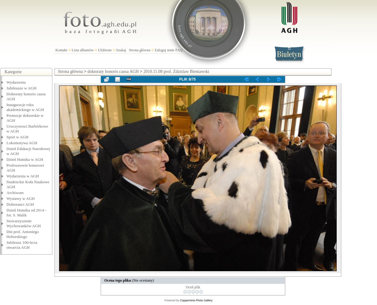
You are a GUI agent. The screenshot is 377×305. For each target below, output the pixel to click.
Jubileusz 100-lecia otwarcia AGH (21, 245)
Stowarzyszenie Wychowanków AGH (23, 223)
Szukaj (121, 50)
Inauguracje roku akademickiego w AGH (25, 107)
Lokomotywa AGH (21, 143)
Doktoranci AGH (20, 204)
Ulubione (105, 50)
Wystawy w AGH (20, 198)
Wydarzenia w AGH (22, 176)
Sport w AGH (17, 137)
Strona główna (139, 50)
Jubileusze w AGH (21, 88)
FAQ (178, 50)
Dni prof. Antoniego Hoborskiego (22, 234)
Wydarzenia (16, 82)
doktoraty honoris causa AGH (113, 71)
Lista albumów (83, 50)
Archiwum (15, 192)
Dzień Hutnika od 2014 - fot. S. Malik (26, 212)
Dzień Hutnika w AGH (24, 159)
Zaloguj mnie (164, 50)
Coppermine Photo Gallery (196, 300)
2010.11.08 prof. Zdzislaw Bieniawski (176, 71)
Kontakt (61, 50)
